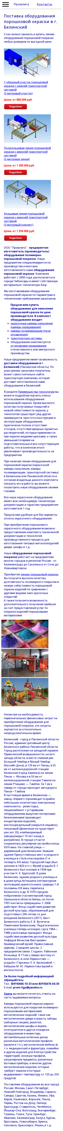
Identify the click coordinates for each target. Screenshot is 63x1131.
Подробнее (15, 106)
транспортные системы (26, 338)
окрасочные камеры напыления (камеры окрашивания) (32, 325)
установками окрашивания (28, 346)
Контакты (44, 4)
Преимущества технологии (36, 392)
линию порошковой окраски (39, 574)
